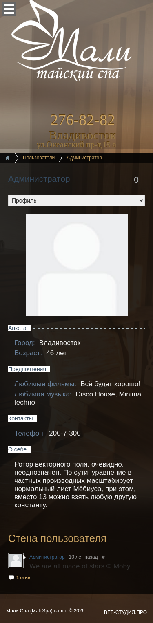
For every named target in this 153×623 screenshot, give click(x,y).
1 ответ (24, 577)
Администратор (39, 178)
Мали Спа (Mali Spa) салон (37, 611)
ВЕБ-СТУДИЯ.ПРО (125, 612)
